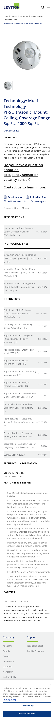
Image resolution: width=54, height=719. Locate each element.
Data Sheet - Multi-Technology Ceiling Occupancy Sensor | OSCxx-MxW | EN (18, 232)
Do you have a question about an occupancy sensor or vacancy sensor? (23, 172)
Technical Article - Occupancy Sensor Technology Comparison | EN (20, 422)
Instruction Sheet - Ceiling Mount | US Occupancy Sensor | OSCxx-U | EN (20, 258)
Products (14, 16)
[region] (27, 699)
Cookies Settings (27, 705)
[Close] (50, 684)
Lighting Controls (36, 16)
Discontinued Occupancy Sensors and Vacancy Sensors (23, 23)
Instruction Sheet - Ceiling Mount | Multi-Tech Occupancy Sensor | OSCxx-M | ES (20, 287)
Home (6, 16)
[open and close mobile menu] (49, 7)
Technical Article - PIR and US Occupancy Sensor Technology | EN (19, 408)
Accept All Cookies (27, 713)
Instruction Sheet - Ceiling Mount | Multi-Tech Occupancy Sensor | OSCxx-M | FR (20, 272)
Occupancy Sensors (10, 20)
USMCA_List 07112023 (14, 454)
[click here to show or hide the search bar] (42, 7)
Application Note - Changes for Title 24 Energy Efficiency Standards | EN (18, 339)
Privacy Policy (10, 699)
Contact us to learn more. (25, 187)
